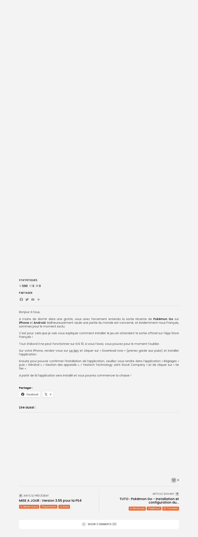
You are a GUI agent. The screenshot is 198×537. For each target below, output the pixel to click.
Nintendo (137, 508)
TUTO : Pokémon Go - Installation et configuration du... (149, 501)
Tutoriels (170, 508)
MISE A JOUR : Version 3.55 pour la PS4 (50, 500)
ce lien (74, 351)
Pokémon (154, 508)
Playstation (49, 506)
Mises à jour (29, 506)
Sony (64, 506)
